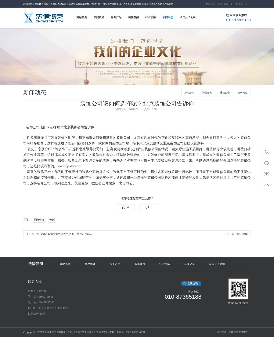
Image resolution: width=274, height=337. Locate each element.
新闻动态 (39, 219)
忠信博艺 (233, 332)
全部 (52, 219)
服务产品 (115, 264)
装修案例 (140, 264)
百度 (220, 3)
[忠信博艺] (243, 332)
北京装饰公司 (73, 127)
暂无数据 (242, 234)
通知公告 (225, 92)
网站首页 (65, 264)
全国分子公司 (243, 3)
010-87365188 (267, 153)
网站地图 (210, 3)
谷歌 (226, 3)
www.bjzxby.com (69, 166)
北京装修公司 (89, 149)
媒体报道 (243, 92)
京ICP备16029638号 (135, 332)
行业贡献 (164, 264)
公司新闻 (189, 92)
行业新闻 (207, 92)
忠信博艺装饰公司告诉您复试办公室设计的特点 (65, 234)
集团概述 (90, 264)
